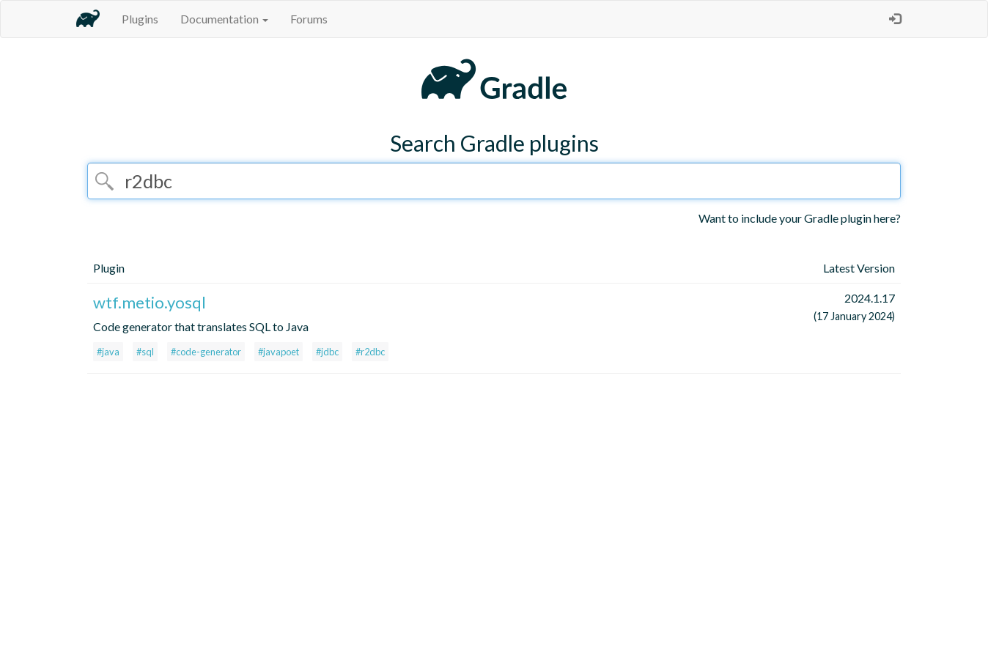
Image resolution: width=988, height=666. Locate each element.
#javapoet (278, 352)
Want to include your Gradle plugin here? (799, 218)
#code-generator (206, 352)
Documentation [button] (224, 19)
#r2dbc (370, 352)
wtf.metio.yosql (149, 302)
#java (108, 352)
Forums (309, 19)
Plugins (140, 19)
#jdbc (327, 352)
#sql (145, 352)
